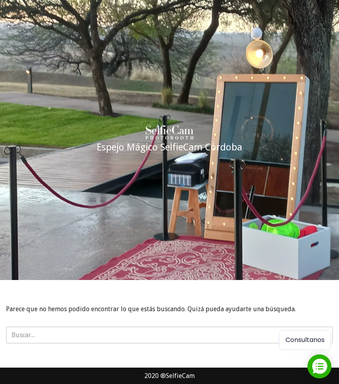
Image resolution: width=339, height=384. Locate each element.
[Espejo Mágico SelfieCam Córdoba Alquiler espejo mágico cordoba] (169, 140)
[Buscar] (160, 335)
